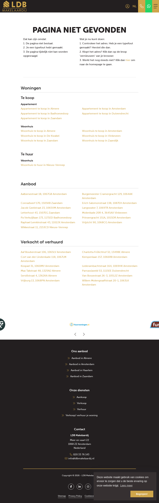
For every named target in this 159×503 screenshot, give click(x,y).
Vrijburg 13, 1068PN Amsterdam (40, 280)
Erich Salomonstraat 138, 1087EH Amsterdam (109, 203)
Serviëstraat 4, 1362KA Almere (39, 275)
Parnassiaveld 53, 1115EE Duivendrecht (105, 270)
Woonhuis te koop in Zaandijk (100, 140)
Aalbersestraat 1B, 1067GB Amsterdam (44, 194)
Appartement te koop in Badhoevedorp (44, 113)
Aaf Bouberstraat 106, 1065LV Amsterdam (46, 252)
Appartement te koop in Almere (40, 108)
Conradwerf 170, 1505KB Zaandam (42, 203)
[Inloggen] (127, 6)
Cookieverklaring (93, 496)
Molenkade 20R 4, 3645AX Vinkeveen (104, 212)
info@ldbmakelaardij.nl (81, 458)
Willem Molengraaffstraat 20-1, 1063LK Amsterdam (105, 282)
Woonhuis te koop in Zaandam (39, 140)
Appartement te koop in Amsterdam (104, 108)
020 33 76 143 (81, 454)
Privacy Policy (75, 496)
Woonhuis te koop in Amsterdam (102, 130)
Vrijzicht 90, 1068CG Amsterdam (102, 222)
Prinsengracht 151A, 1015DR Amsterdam (106, 217)
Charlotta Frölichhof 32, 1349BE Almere (106, 252)
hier (128, 60)
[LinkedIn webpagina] (80, 487)
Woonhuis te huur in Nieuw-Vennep (43, 165)
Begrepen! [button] (142, 494)
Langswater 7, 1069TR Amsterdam (102, 207)
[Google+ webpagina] (88, 487)
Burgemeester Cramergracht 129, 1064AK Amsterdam (107, 196)
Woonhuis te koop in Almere (38, 130)
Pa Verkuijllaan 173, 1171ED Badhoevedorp (46, 217)
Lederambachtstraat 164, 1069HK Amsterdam (109, 265)
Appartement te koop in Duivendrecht (105, 113)
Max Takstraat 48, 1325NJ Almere (41, 270)
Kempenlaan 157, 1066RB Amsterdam (104, 256)
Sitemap (62, 496)
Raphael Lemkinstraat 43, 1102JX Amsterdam (48, 222)
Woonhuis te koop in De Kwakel (40, 135)
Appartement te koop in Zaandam (41, 118)
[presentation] (75, 334)
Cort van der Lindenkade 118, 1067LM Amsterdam (43, 259)
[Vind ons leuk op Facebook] (71, 487)
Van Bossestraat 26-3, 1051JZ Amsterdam (107, 275)
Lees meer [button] (126, 485)
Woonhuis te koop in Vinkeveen (101, 135)
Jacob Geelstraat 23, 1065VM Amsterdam (46, 207)
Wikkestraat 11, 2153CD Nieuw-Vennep (44, 227)
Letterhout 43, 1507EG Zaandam (40, 212)
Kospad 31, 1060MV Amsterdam (40, 265)
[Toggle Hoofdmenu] (155, 6)
